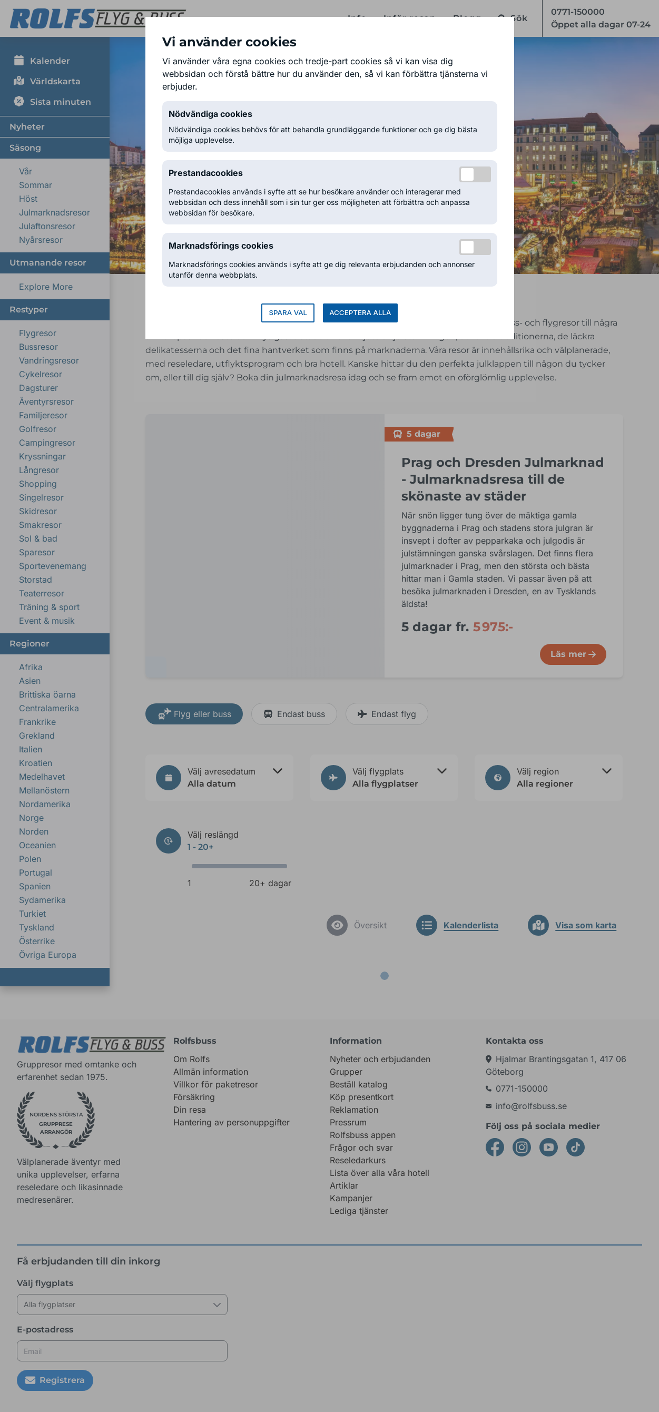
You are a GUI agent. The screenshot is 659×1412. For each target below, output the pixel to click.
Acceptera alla (360, 312)
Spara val (288, 312)
